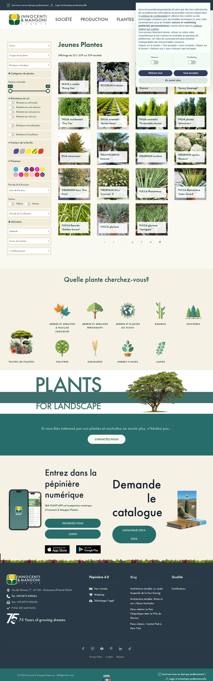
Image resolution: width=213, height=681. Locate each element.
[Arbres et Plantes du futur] (128, 317)
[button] (202, 19)
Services (152, 19)
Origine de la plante (18, 55)
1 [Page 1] (113, 242)
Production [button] (94, 19)
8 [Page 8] (151, 242)
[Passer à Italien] (176, 5)
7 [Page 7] (141, 242)
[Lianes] (160, 352)
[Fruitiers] (62, 352)
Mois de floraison (17, 190)
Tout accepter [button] (190, 664)
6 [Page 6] (132, 242)
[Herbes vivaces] (128, 352)
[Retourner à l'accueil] (27, 19)
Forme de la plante (17, 240)
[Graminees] (95, 352)
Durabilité (181, 19)
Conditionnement (17, 250)
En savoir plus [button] (173, 672)
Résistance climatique (19, 65)
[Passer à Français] (183, 5)
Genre (12, 45)
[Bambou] (160, 317)
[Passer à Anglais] (189, 5)
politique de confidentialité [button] (154, 607)
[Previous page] (104, 242)
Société (63, 19)
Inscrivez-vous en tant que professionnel (27, 5)
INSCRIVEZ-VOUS (72, 523)
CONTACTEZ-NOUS (106, 439)
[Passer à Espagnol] (202, 5)
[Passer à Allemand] (195, 5)
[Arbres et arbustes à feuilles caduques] (62, 317)
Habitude (13, 231)
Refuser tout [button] (155, 664)
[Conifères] (193, 317)
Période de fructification (20, 213)
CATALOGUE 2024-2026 (134, 534)
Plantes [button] (125, 19)
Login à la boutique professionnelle (68, 5)
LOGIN (73, 534)
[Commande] (201, 55)
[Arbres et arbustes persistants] (95, 317)
